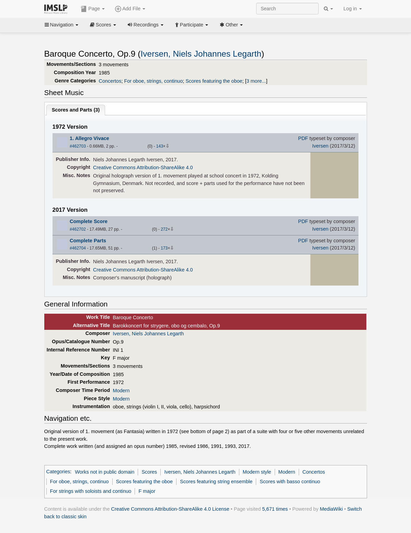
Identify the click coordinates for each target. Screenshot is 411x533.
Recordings (145, 24)
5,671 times (275, 509)
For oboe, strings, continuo (153, 81)
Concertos (110, 81)
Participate (191, 24)
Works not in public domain (104, 472)
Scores (103, 24)
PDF (303, 138)
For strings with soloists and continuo (91, 491)
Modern (121, 390)
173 (164, 248)
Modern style (257, 472)
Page (93, 9)
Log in (352, 8)
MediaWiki (331, 509)
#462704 (78, 248)
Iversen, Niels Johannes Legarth (200, 53)
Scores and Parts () (76, 110)
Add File (130, 9)
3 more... (256, 81)
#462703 (78, 146)
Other (231, 24)
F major (147, 491)
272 (164, 229)
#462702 (78, 229)
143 (159, 146)
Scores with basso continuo (290, 481)
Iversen (320, 146)
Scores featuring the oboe (213, 81)
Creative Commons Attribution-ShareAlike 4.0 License (170, 509)
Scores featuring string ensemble (216, 481)
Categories (58, 472)
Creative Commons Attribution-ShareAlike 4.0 (143, 167)
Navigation (61, 24)
